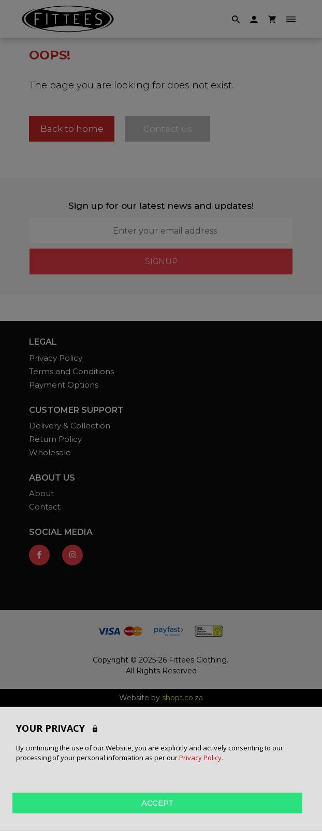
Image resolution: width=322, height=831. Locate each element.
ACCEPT (157, 802)
